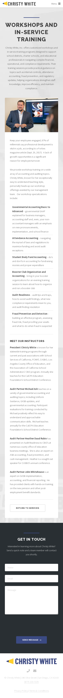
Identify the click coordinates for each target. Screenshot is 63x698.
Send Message (30, 640)
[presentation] (31, 624)
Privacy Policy (21, 690)
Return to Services (27, 508)
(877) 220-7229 (31, 681)
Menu (54, 3)
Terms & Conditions (39, 690)
